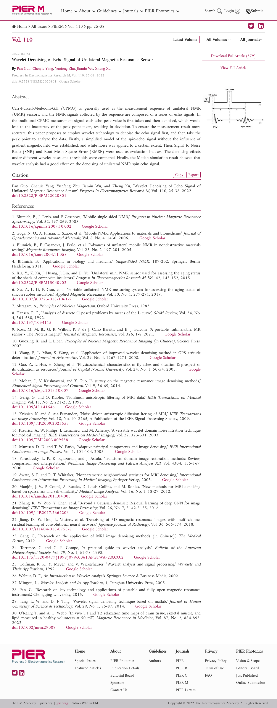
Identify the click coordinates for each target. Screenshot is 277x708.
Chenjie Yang (42, 68)
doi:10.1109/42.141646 (33, 407)
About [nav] (87, 11)
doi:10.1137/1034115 (32, 323)
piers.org (46, 703)
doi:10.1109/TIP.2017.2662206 (40, 513)
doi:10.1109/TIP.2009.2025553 (40, 424)
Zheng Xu (103, 68)
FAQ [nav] (208, 675)
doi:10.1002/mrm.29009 (34, 628)
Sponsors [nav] (117, 682)
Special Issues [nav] (85, 661)
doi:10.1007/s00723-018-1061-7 (42, 299)
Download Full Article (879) (233, 56)
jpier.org (62, 703)
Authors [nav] (155, 661)
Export (193, 175)
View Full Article (233, 68)
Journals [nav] (133, 11)
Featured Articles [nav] (88, 668)
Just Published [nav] (247, 675)
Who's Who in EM (85, 703)
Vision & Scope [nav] (248, 661)
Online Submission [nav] (250, 682)
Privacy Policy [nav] (216, 661)
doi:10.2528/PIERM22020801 (34, 82)
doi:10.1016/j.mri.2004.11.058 (39, 255)
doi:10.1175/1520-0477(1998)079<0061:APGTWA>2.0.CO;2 (68, 557)
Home (22, 27)
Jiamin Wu (85, 68)
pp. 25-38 (96, 27)
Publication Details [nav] (124, 668)
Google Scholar (70, 82)
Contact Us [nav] (118, 690)
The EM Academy (23, 703)
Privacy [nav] (211, 652)
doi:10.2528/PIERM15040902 (39, 283)
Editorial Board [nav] (122, 675)
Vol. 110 (75, 27)
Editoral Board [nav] (247, 668)
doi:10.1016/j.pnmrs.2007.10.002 (41, 226)
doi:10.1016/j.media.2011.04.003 (41, 496)
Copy (179, 175)
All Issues (39, 27)
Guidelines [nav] (109, 11)
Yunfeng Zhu (65, 68)
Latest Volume (185, 40)
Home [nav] (69, 11)
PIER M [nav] (182, 682)
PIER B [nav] (181, 668)
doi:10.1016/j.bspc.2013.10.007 (40, 391)
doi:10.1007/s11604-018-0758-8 (42, 529)
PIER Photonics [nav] (162, 11)
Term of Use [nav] (214, 668)
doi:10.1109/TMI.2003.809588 (40, 440)
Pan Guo (24, 68)
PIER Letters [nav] (185, 690)
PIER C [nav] (181, 675)
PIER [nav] (180, 661)
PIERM (57, 27)
